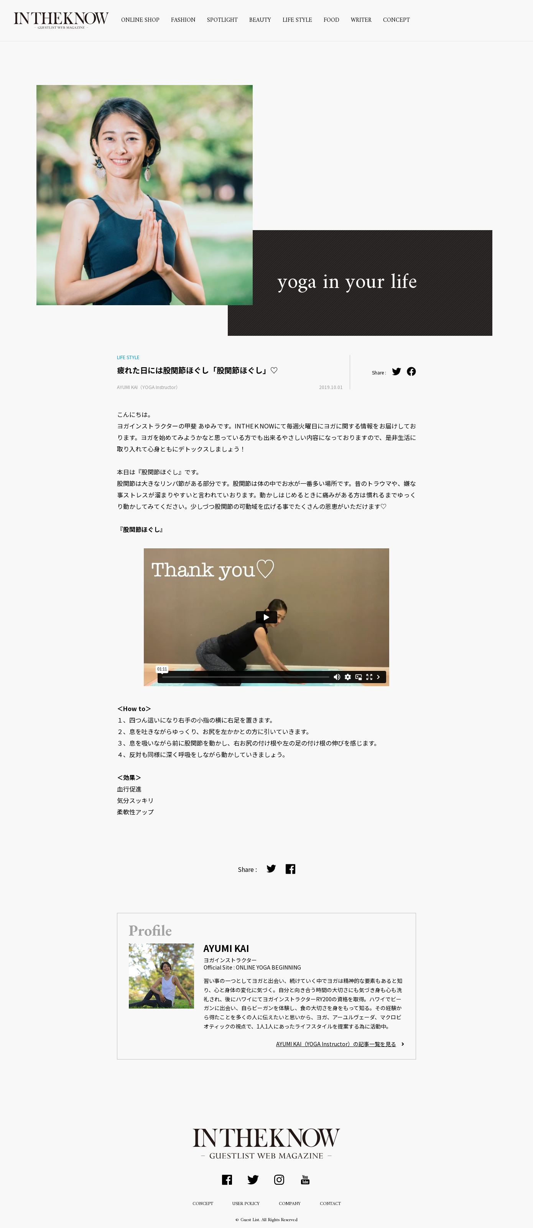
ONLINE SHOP (140, 20)
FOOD (331, 20)
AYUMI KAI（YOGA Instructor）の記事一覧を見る (340, 1044)
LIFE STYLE (297, 20)
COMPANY (290, 1204)
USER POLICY (246, 1204)
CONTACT (330, 1204)
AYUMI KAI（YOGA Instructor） (148, 387)
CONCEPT (396, 20)
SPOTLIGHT (222, 20)
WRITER (361, 20)
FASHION (183, 20)
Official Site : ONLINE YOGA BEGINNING (252, 967)
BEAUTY (260, 20)
